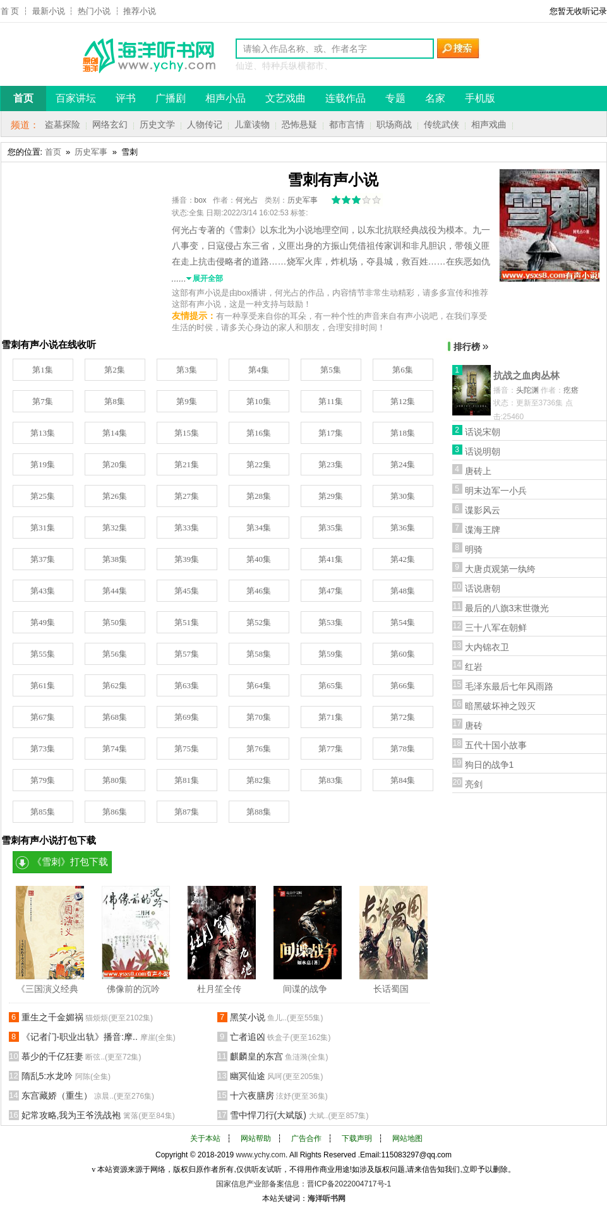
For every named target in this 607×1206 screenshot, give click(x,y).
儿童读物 (252, 124)
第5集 (330, 369)
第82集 (258, 780)
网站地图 (407, 1138)
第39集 (186, 559)
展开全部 (208, 278)
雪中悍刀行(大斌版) (299, 1115)
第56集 (114, 654)
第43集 (42, 590)
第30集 (402, 496)
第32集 (114, 527)
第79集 (42, 780)
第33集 (186, 527)
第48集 (402, 590)
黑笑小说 (276, 1017)
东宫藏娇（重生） (88, 1095)
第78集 (402, 748)
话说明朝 (482, 451)
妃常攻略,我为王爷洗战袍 (98, 1115)
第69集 (186, 717)
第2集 (114, 369)
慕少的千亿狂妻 (81, 1056)
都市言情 (346, 124)
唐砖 (474, 725)
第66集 (402, 685)
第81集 (186, 780)
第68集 (114, 717)
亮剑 (474, 784)
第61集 (42, 685)
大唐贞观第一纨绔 (500, 569)
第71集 (330, 717)
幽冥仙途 (276, 1076)
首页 (53, 152)
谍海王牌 (482, 530)
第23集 (330, 464)
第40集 (258, 559)
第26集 (114, 496)
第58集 (258, 654)
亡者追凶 (280, 1037)
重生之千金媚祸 (87, 1017)
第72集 (402, 717)
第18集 (402, 433)
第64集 (258, 685)
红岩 (474, 667)
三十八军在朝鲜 (496, 628)
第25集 (42, 496)
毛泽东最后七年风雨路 (509, 686)
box (201, 200)
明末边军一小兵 (496, 491)
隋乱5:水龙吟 (66, 1076)
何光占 (247, 200)
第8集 (114, 401)
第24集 (402, 464)
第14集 (114, 433)
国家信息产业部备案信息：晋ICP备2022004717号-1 (303, 1183)
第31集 (42, 527)
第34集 (258, 527)
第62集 (114, 685)
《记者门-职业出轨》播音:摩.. (98, 1037)
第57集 (186, 654)
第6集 (402, 369)
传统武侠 (441, 124)
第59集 (330, 654)
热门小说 (94, 11)
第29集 (330, 496)
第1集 (42, 369)
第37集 (42, 559)
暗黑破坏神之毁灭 (500, 706)
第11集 (330, 401)
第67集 (42, 717)
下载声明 (357, 1138)
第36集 (402, 527)
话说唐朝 (482, 588)
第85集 (42, 811)
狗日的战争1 (489, 765)
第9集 (186, 401)
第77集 (330, 748)
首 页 (10, 11)
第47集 (330, 590)
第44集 (114, 590)
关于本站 (205, 1138)
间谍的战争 (305, 989)
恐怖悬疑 (299, 124)
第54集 (402, 622)
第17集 (330, 433)
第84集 (402, 780)
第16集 (258, 433)
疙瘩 (571, 390)
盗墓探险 (62, 124)
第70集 (258, 717)
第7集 (42, 401)
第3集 (186, 369)
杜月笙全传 (219, 989)
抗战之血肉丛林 (526, 375)
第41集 (330, 559)
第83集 (330, 780)
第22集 (258, 464)
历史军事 (91, 152)
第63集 (186, 685)
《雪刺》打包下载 (70, 862)
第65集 (330, 685)
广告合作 (306, 1138)
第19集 (42, 464)
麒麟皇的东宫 (279, 1056)
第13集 (42, 433)
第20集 (114, 464)
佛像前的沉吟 (133, 989)
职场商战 (394, 124)
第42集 (402, 559)
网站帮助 (256, 1138)
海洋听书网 (327, 1198)
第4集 (258, 369)
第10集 (258, 401)
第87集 (186, 811)
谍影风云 (482, 510)
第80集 (114, 780)
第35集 (330, 527)
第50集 (114, 622)
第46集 (258, 590)
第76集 (258, 748)
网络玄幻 (110, 124)
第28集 (258, 496)
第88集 (258, 811)
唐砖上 (478, 471)
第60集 (402, 654)
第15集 (186, 433)
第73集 (42, 748)
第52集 (258, 622)
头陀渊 (527, 390)
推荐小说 (139, 11)
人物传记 (204, 124)
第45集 (186, 590)
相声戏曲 (489, 124)
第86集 (114, 811)
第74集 (114, 748)
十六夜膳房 (279, 1095)
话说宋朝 (482, 432)
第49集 (42, 622)
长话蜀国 (391, 989)
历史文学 (157, 124)
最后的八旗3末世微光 (507, 608)
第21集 (186, 464)
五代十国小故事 (496, 745)
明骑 (474, 549)
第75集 (186, 748)
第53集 (330, 622)
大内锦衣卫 (487, 647)
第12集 (402, 401)
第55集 (42, 654)
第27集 (186, 496)
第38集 (114, 559)
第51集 (186, 622)
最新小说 (48, 11)
